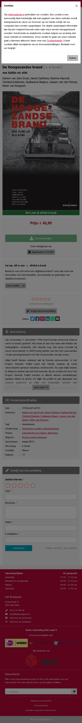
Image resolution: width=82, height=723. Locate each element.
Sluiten (72, 57)
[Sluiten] (76, 5)
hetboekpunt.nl (16, 14)
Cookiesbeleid (54, 40)
